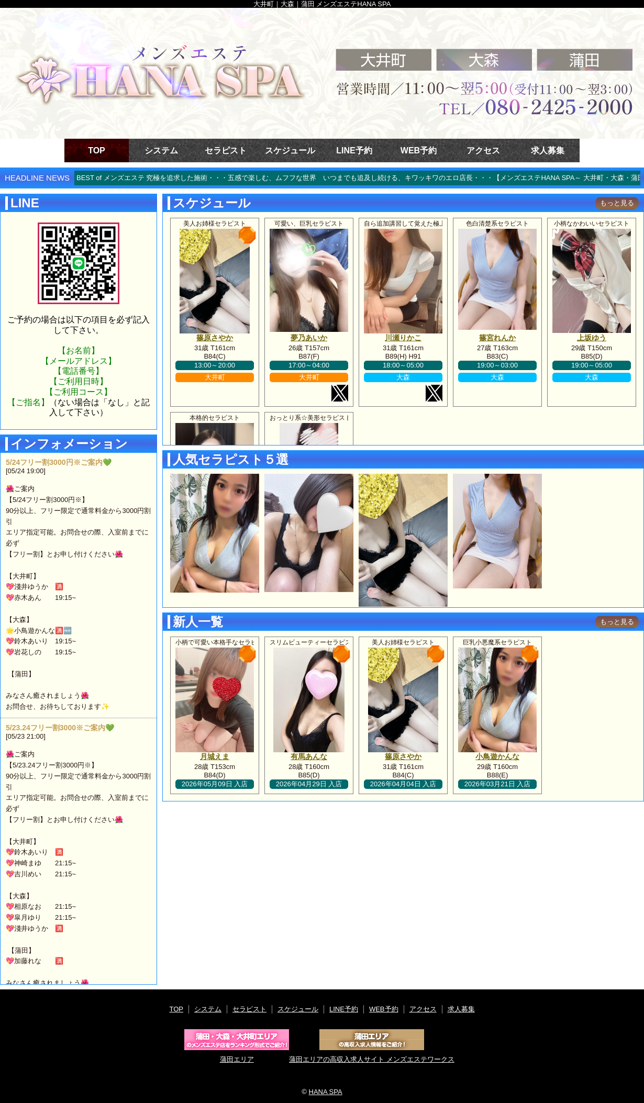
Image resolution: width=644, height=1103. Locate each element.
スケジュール (290, 150)
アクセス (483, 150)
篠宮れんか (497, 337)
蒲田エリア (236, 1046)
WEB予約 (419, 150)
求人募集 (547, 150)
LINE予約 (354, 150)
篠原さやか (214, 337)
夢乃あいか (309, 337)
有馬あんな (309, 756)
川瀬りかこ (403, 337)
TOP (96, 150)
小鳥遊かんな (497, 756)
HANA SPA (325, 1092)
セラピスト (226, 150)
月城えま (214, 756)
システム (161, 150)
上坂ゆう (591, 337)
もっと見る (617, 203)
